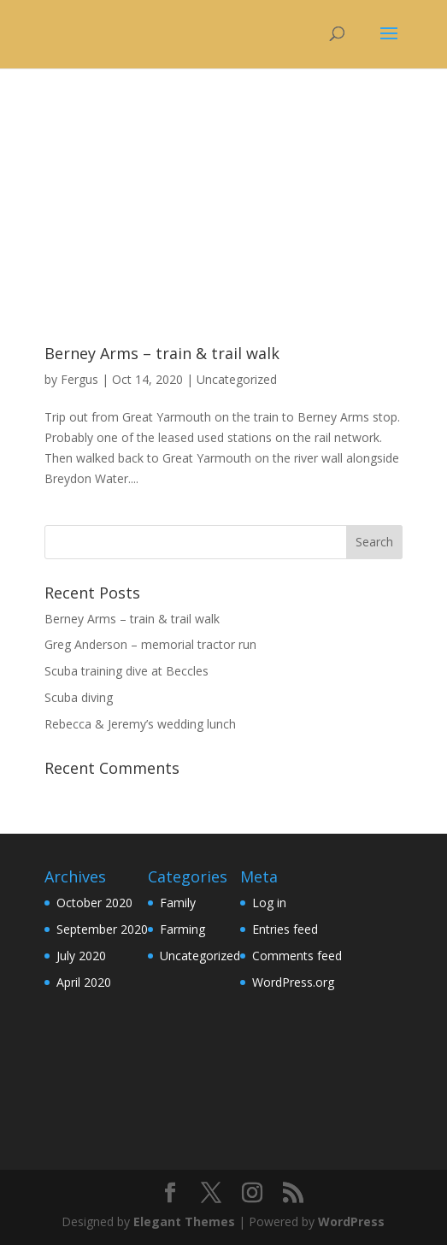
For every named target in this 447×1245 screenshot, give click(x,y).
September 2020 (102, 929)
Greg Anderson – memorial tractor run (150, 644)
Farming (182, 929)
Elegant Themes (184, 1221)
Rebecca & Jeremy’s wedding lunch (140, 724)
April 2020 (83, 982)
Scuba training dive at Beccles (126, 671)
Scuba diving (78, 697)
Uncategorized (237, 379)
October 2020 (94, 902)
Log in (269, 902)
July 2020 (81, 955)
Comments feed (297, 955)
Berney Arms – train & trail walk (161, 353)
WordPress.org (293, 982)
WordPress (351, 1221)
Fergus (79, 379)
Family (178, 902)
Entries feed (285, 929)
